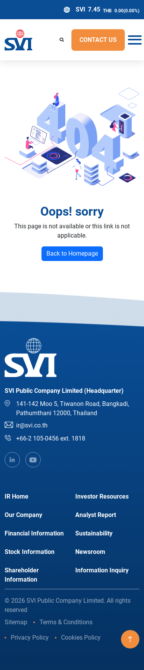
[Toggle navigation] (132, 40)
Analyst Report (95, 515)
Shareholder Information (22, 575)
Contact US (98, 39)
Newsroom (90, 551)
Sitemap (16, 622)
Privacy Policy (30, 637)
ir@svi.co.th (32, 425)
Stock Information (30, 551)
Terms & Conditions (66, 622)
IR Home (16, 496)
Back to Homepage (72, 253)
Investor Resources (102, 496)
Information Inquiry (102, 570)
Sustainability (94, 533)
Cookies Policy (81, 637)
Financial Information (34, 533)
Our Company (23, 515)
